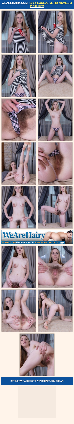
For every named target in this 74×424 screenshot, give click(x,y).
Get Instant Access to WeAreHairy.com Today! (37, 381)
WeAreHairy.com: (37, 4)
